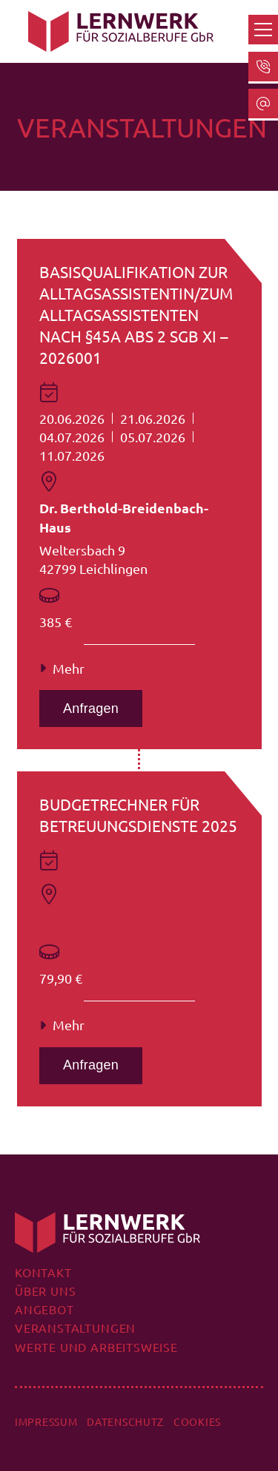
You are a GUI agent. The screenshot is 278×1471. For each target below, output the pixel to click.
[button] (263, 29)
